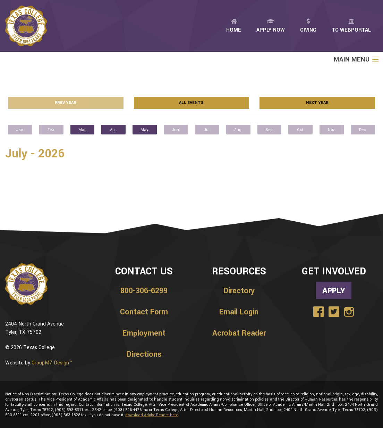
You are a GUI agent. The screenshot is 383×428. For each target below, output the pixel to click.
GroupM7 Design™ (52, 363)
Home (233, 26)
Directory (239, 290)
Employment (143, 333)
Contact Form (144, 312)
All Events (191, 102)
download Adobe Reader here (151, 415)
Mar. (82, 129)
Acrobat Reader (239, 333)
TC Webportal (351, 26)
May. (145, 129)
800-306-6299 (144, 290)
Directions (144, 354)
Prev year (65, 102)
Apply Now (270, 26)
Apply (333, 290)
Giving (308, 26)
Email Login (238, 312)
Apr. (113, 129)
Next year (317, 102)
